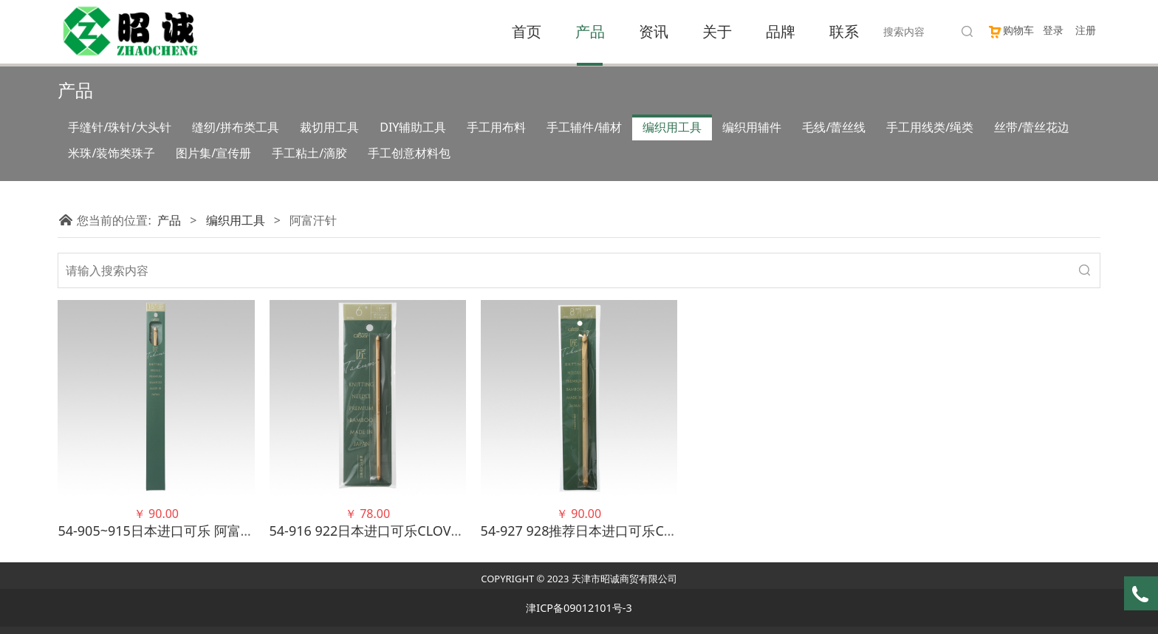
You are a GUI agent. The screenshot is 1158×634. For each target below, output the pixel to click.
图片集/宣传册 (213, 153)
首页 (526, 31)
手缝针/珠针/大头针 (119, 127)
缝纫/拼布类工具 (235, 127)
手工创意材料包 (409, 153)
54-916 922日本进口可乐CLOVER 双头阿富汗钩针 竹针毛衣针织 (458, 530)
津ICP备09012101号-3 (578, 608)
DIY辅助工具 (413, 127)
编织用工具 (672, 127)
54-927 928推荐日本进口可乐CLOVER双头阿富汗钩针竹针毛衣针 (672, 530)
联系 (844, 31)
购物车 (1010, 30)
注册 (1085, 30)
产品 (590, 31)
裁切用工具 (329, 127)
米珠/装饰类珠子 (111, 153)
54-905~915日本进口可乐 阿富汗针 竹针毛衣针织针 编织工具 (239, 530)
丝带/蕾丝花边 (1031, 127)
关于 (717, 31)
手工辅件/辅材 (584, 127)
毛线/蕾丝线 (834, 127)
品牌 (780, 31)
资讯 (653, 31)
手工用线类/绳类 (929, 127)
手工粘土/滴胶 (309, 153)
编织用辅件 (751, 127)
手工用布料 (496, 127)
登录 (1053, 30)
